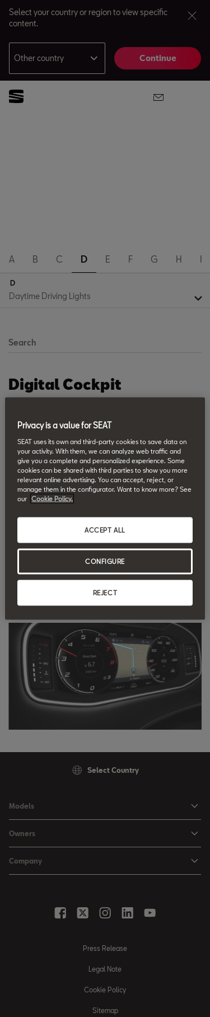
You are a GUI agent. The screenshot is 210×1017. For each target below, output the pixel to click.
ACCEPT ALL (105, 530)
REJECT (105, 592)
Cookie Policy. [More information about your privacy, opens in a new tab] (52, 498)
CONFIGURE (105, 561)
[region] (104, 509)
